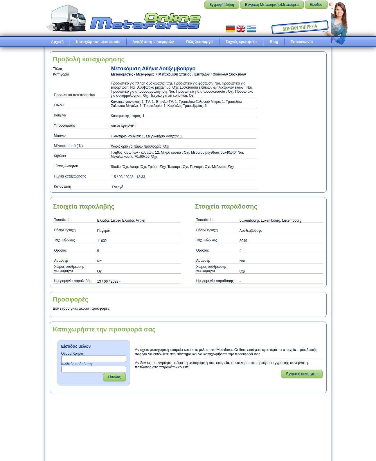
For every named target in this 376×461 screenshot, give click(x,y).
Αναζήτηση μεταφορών (153, 42)
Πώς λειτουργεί (199, 42)
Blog (274, 42)
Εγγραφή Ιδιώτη (221, 5)
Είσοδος (316, 5)
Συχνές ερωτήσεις (242, 42)
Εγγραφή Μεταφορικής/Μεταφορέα (272, 5)
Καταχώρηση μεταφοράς (98, 42)
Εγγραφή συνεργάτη (301, 374)
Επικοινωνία (301, 42)
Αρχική (57, 42)
